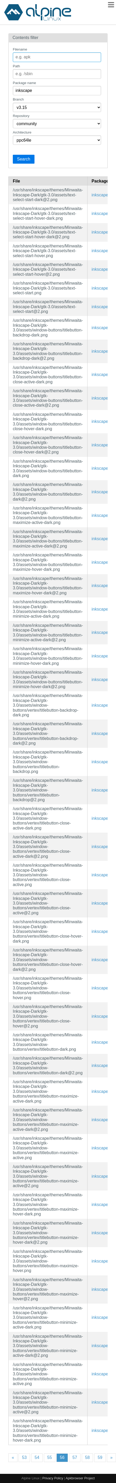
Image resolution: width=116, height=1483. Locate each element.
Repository (21, 116)
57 (74, 1457)
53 (24, 1457)
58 (87, 1457)
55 (49, 1457)
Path (16, 66)
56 (62, 1457)
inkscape (100, 195)
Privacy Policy (52, 1478)
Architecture (22, 132)
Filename (20, 49)
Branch (18, 99)
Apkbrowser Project (80, 1478)
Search (23, 159)
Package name (24, 83)
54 (37, 1457)
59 (100, 1457)
